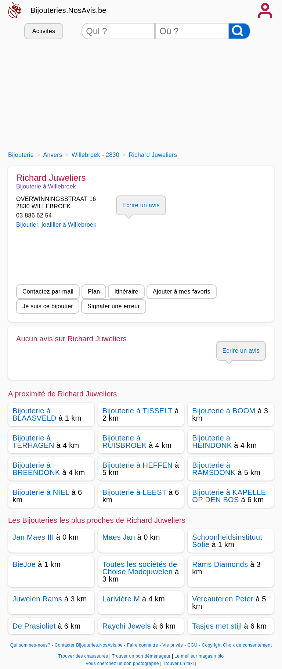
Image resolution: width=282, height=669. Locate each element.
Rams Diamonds (220, 564)
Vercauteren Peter (222, 599)
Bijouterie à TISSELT (137, 411)
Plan (94, 291)
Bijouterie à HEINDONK (212, 441)
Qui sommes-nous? (30, 645)
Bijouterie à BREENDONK (36, 468)
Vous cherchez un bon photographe (123, 663)
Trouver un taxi (179, 663)
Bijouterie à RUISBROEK (124, 441)
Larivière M (121, 599)
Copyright (211, 645)
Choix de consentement (247, 645)
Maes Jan (118, 537)
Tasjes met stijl (217, 626)
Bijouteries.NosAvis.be (68, 10)
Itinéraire (126, 291)
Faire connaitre (142, 645)
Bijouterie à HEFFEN (137, 465)
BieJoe (24, 564)
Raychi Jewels (126, 626)
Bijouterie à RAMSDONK (213, 468)
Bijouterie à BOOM (223, 411)
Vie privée (172, 645)
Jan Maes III (33, 537)
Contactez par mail (47, 291)
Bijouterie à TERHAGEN (33, 441)
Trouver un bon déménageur (142, 656)
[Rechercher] (239, 31)
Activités (43, 31)
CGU (192, 645)
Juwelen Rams (37, 599)
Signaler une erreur (113, 306)
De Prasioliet (34, 626)
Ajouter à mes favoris (181, 291)
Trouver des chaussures (83, 656)
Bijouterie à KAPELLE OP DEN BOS (229, 496)
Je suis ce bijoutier (47, 306)
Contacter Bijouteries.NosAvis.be (89, 645)
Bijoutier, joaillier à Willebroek (56, 225)
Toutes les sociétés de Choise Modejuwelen (139, 568)
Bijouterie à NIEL (40, 492)
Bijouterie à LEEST (134, 492)
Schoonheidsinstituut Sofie (227, 540)
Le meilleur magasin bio (199, 656)
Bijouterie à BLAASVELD (34, 414)
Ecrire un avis (140, 205)
